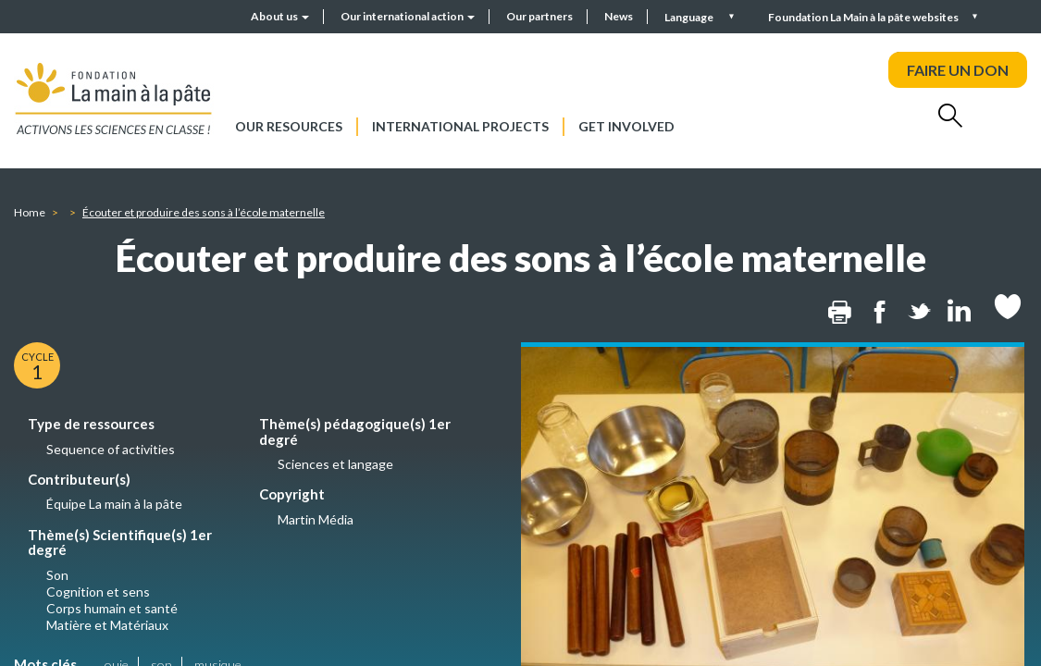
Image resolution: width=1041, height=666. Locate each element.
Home (29, 212)
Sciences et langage (335, 464)
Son (57, 575)
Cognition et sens (98, 591)
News (618, 16)
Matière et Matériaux (107, 625)
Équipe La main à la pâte (114, 504)
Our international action (408, 16)
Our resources (288, 126)
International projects (460, 126)
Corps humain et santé (112, 608)
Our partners (539, 16)
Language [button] (689, 17)
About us (280, 16)
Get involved (626, 126)
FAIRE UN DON (958, 70)
